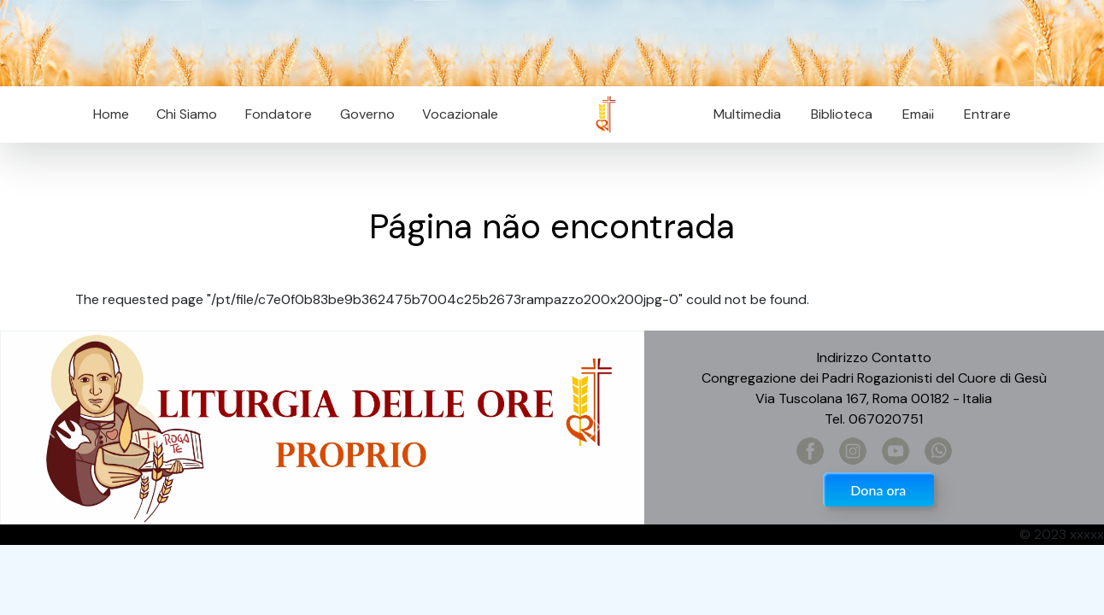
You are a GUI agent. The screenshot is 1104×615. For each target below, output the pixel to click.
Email (913, 114)
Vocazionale (460, 114)
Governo (367, 114)
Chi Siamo (186, 114)
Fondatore (278, 114)
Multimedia (747, 114)
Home (111, 114)
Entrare (987, 114)
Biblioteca (841, 114)
